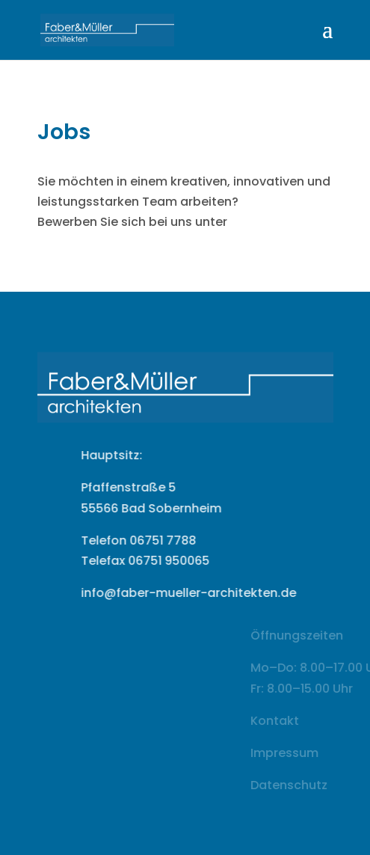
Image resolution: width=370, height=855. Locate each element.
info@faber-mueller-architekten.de (206, 592)
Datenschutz (309, 785)
